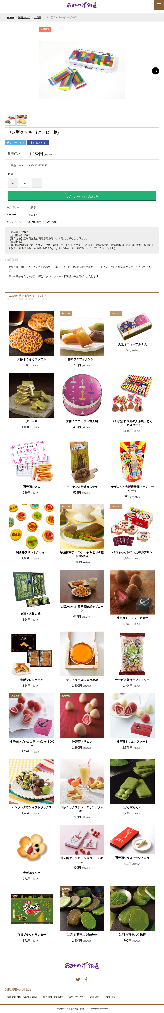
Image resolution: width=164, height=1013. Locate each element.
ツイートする (15, 142)
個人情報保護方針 (53, 997)
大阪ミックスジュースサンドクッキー (82, 809)
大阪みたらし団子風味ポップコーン (82, 608)
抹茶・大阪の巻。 (31, 613)
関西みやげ (25, 17)
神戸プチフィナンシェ (82, 359)
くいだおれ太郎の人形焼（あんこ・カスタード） (132, 423)
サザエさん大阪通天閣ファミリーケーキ (132, 488)
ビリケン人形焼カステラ (82, 486)
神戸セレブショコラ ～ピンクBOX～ (31, 743)
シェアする (37, 142)
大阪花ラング (31, 872)
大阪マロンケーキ (31, 679)
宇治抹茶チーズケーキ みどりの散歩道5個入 (82, 554)
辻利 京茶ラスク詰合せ (82, 934)
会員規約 (95, 997)
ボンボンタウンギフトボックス (32, 807)
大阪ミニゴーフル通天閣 (82, 421)
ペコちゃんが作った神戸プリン (132, 552)
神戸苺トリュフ (82, 741)
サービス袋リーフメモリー (132, 679)
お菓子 (39, 17)
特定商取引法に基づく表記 (22, 997)
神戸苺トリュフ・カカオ (132, 618)
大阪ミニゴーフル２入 (132, 344)
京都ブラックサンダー (31, 934)
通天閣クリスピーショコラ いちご (82, 860)
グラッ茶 (31, 421)
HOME (10, 17)
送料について (76, 997)
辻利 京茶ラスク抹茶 (132, 934)
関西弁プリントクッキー (31, 552)
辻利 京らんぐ (132, 807)
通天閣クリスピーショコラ (132, 857)
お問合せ (110, 997)
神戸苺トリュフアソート (132, 741)
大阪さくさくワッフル (31, 359)
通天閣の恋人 (31, 486)
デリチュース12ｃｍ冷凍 (82, 679)
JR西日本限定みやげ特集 (42, 222)
